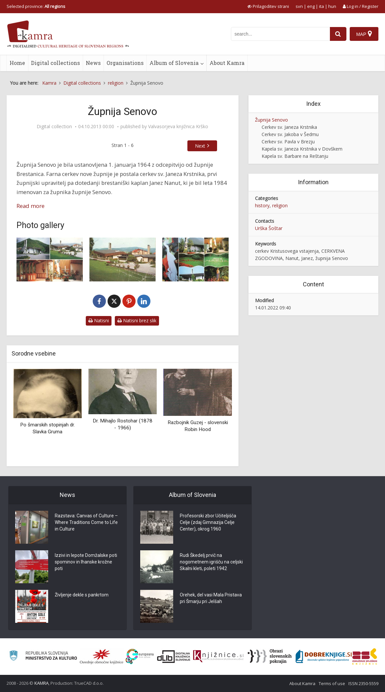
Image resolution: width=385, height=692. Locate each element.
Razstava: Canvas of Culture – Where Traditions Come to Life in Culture (86, 522)
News (93, 62)
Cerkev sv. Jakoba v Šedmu (290, 134)
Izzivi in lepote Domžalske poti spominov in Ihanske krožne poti (86, 562)
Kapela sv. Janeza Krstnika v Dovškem (302, 149)
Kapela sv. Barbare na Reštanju (295, 156)
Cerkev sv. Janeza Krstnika (289, 127)
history (262, 205)
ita (321, 6)
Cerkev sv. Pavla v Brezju (288, 141)
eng (311, 6)
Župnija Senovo (271, 120)
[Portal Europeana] (139, 656)
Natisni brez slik (136, 320)
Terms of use (332, 683)
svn (299, 6)
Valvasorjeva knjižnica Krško (178, 127)
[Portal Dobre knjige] (324, 656)
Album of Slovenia (174, 62)
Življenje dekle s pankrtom (82, 594)
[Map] (364, 34)
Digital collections (55, 62)
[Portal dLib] (174, 656)
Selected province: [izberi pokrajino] (36, 6)
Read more (30, 206)
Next (200, 146)
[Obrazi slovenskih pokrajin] (269, 656)
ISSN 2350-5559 (363, 683)
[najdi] (338, 34)
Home (17, 62)
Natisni (98, 320)
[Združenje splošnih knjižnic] (364, 656)
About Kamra (226, 62)
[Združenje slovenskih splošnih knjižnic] (218, 656)
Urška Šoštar (268, 228)
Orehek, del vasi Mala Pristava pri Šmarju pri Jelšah (211, 598)
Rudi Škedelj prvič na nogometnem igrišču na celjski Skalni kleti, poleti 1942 (211, 562)
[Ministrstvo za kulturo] (43, 656)
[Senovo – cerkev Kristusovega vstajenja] (195, 260)
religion (280, 205)
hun (332, 6)
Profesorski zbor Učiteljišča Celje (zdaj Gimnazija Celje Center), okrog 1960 (208, 522)
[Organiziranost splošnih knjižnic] (102, 656)
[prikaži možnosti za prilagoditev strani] (268, 6)
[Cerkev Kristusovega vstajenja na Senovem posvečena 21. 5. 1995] (49, 260)
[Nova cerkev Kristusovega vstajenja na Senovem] (122, 260)
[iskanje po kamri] (280, 34)
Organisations (125, 62)
